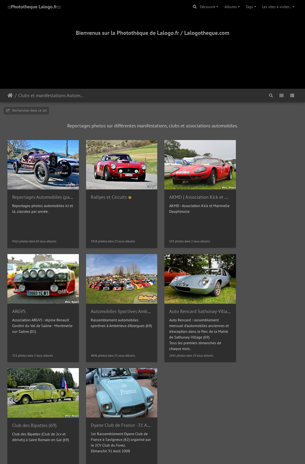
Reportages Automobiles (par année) (49, 194)
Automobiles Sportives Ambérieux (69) (51, 305)
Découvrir (207, 6)
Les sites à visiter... (277, 6)
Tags (249, 6)
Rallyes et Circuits (104, 194)
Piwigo (163, 392)
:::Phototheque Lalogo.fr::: (34, 7)
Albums (230, 6)
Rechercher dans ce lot (26, 110)
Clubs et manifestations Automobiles (51, 95)
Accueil (10, 95)
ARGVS (242, 194)
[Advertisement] (152, 56)
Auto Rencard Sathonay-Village (118, 305)
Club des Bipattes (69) (183, 305)
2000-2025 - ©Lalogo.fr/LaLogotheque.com (152, 445)
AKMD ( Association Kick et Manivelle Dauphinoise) (212, 194)
